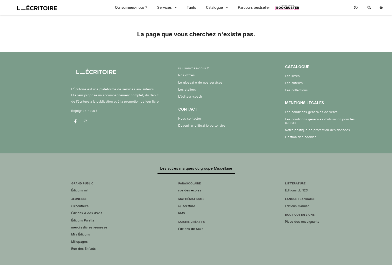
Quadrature (186, 206)
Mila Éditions (80, 234)
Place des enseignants (302, 221)
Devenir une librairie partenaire (201, 125)
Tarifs (191, 7)
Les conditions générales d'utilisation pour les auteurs (320, 121)
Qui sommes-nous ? (131, 7)
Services (164, 7)
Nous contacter (189, 118)
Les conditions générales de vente (311, 112)
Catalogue (214, 7)
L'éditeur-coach (190, 96)
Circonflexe (80, 206)
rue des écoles (189, 190)
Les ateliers (187, 89)
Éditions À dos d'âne (86, 213)
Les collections (296, 90)
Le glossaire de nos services (200, 82)
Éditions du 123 (296, 190)
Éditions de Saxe (191, 229)
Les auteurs (294, 83)
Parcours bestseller (254, 7)
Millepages (79, 241)
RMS (181, 213)
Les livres (292, 76)
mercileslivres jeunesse (89, 227)
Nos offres (186, 75)
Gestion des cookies (300, 137)
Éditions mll (79, 190)
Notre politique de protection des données (317, 130)
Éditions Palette (82, 220)
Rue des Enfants (83, 248)
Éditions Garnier (297, 206)
